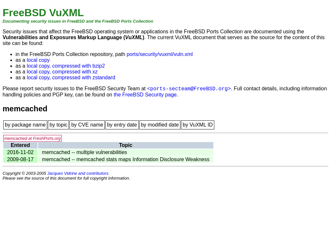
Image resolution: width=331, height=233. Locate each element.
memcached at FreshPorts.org (32, 138)
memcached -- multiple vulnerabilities (84, 152)
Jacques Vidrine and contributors (77, 173)
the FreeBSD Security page (145, 94)
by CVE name (87, 125)
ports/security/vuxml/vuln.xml (160, 54)
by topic (58, 125)
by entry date (122, 125)
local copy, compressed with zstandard (71, 77)
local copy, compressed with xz (62, 71)
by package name (25, 125)
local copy (38, 60)
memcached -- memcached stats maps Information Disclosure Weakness (125, 159)
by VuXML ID (198, 125)
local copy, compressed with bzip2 (66, 66)
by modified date (160, 125)
